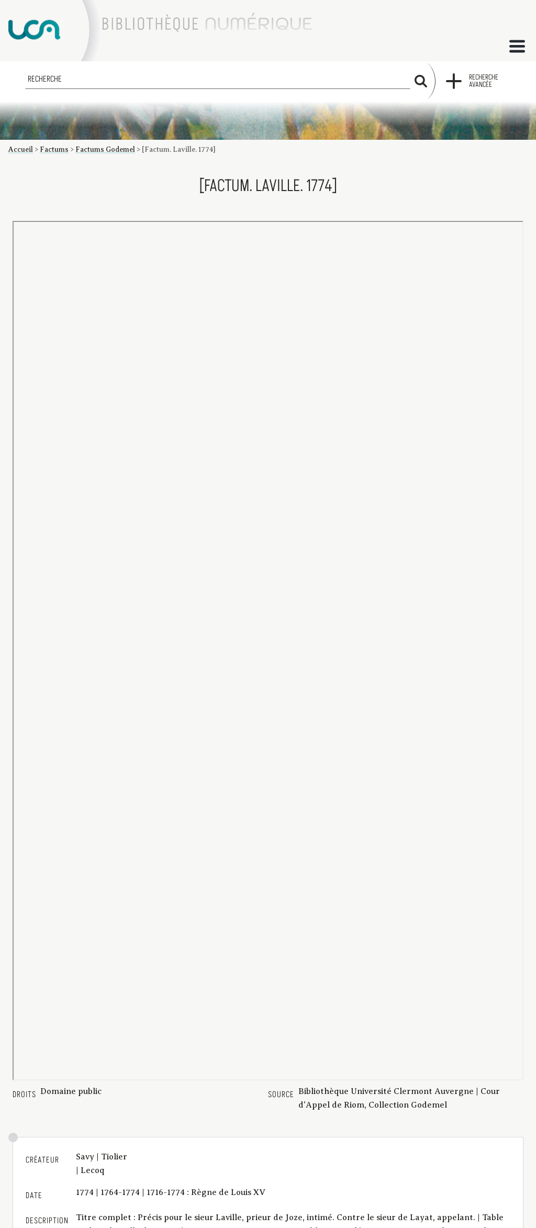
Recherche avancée (483, 81)
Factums (54, 149)
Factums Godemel (105, 149)
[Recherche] (217, 79)
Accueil (20, 149)
